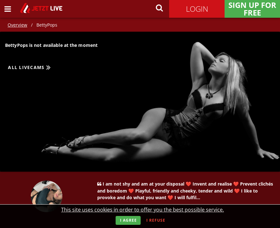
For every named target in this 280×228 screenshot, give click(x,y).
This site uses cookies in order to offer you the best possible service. (142, 209)
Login (197, 8)
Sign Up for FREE (252, 9)
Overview (17, 25)
